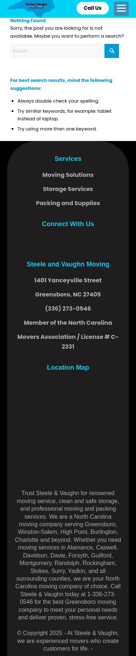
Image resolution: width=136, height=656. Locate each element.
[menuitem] (121, 8)
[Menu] (121, 8)
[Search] (64, 51)
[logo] (31, 8)
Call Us (93, 8)
